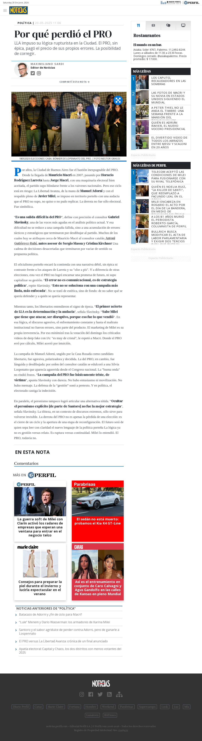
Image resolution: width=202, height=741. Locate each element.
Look (164, 706)
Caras (38, 706)
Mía (186, 706)
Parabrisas (126, 706)
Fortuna (74, 706)
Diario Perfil (21, 706)
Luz (176, 706)
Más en (34, 475)
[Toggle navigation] (6, 10)
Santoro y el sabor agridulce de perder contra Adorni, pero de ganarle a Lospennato (69, 632)
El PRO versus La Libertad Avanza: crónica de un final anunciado (63, 641)
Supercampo (147, 706)
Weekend (108, 706)
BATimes (110, 715)
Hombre (90, 706)
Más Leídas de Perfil (149, 165)
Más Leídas (142, 71)
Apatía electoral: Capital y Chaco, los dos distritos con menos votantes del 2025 (70, 651)
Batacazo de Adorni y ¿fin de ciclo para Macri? (50, 614)
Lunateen (92, 715)
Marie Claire (56, 706)
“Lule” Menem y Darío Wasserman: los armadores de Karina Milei (64, 622)
